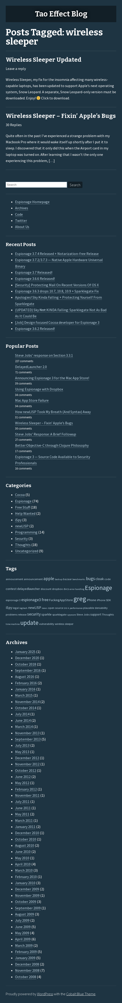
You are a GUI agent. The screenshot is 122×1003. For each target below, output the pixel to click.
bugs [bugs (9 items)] (90, 578)
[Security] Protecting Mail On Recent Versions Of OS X (57, 285)
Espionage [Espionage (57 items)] (98, 588)
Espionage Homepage (32, 201)
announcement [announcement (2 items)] (33, 579)
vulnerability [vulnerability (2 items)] (46, 624)
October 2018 (25, 664)
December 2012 (27, 758)
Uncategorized (26, 551)
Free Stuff (22, 507)
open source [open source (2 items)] (55, 608)
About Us (22, 226)
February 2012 (26, 789)
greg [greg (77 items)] (80, 598)
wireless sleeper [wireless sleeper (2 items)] (64, 624)
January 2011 (25, 826)
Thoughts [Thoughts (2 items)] (108, 614)
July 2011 (22, 801)
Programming (26, 532)
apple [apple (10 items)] (48, 578)
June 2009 (23, 926)
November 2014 (27, 701)
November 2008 (27, 970)
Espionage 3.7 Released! (33, 272)
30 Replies (14, 124)
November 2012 (27, 764)
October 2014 (25, 708)
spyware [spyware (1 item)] (71, 614)
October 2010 (25, 839)
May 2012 (22, 782)
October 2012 (25, 770)
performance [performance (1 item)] (76, 608)
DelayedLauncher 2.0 (31, 366)
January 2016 (25, 689)
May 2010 (22, 858)
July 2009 (22, 920)
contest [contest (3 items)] (11, 589)
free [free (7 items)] (45, 599)
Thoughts (23, 544)
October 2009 (25, 901)
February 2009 (26, 951)
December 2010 (27, 833)
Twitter (21, 220)
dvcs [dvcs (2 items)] (66, 589)
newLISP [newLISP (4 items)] (34, 607)
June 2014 (23, 720)
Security (21, 538)
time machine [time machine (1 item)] (13, 624)
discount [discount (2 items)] (46, 589)
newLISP (22, 526)
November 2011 (27, 795)
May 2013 (22, 751)
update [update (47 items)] (29, 622)
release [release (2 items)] (22, 614)
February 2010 (26, 876)
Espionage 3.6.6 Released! (35, 278)
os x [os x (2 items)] (66, 608)
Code (19, 214)
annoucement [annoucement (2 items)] (14, 579)
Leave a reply (16, 68)
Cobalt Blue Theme (80, 994)
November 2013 (27, 733)
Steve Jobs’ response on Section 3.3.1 (44, 355)
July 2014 (22, 714)
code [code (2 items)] (107, 579)
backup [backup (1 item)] (58, 579)
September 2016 (28, 670)
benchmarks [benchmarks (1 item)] (78, 579)
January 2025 (25, 651)
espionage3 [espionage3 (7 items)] (31, 599)
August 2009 (24, 914)
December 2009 (27, 889)
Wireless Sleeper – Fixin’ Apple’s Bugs (61, 115)
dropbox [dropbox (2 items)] (57, 589)
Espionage (23, 501)
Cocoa (20, 494)
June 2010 (23, 851)
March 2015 (24, 695)
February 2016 (26, 683)
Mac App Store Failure (32, 400)
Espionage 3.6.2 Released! (35, 328)
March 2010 (24, 870)
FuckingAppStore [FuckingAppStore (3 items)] (61, 600)
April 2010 (23, 864)
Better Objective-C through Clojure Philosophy (52, 445)
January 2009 (25, 957)
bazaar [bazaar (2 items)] (67, 579)
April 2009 (23, 939)
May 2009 (22, 933)
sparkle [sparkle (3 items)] (46, 614)
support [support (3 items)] (95, 614)
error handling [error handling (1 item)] (77, 589)
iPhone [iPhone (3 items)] (91, 600)
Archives (21, 208)
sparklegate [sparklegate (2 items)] (59, 614)
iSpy (18, 519)
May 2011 (22, 814)
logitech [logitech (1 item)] (23, 608)
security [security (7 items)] (34, 614)
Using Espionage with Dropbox (39, 389)
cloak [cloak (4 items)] (99, 579)
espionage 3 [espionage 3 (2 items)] (13, 600)
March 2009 (24, 945)
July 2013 (22, 745)
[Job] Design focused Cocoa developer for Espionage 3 (57, 322)
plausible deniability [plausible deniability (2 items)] (95, 608)
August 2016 (24, 676)
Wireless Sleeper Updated (43, 59)
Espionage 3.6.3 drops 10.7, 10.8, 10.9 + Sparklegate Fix (57, 291)
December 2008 (27, 964)
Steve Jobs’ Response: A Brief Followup (45, 434)
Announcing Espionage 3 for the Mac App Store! (52, 378)
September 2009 (28, 908)
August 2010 (24, 845)
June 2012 (23, 776)
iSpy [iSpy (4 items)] (9, 607)
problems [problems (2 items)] (11, 614)
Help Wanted (25, 513)
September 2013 (28, 739)
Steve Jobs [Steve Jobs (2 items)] (83, 614)
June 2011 (23, 808)
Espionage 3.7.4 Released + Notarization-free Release (57, 253)
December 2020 (27, 657)
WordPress (45, 994)
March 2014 (24, 726)
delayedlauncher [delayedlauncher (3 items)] (28, 589)
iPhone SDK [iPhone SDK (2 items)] (104, 600)
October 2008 (25, 976)
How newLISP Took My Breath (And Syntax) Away (53, 411)
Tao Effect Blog (61, 14)
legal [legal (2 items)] (16, 608)
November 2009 (27, 895)
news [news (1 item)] (44, 608)
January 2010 (25, 883)
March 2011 (24, 820)
